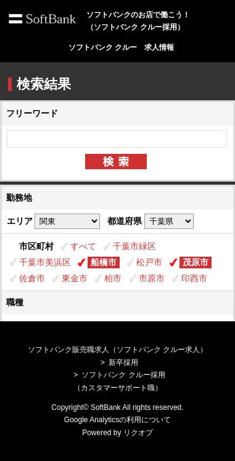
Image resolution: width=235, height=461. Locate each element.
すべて (83, 246)
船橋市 (104, 262)
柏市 (113, 278)
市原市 (152, 278)
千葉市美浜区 (45, 262)
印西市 (194, 278)
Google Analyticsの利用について (117, 419)
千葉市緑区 (134, 246)
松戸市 (149, 262)
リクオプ (138, 432)
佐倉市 (32, 278)
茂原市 (195, 262)
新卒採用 (123, 362)
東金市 (75, 278)
